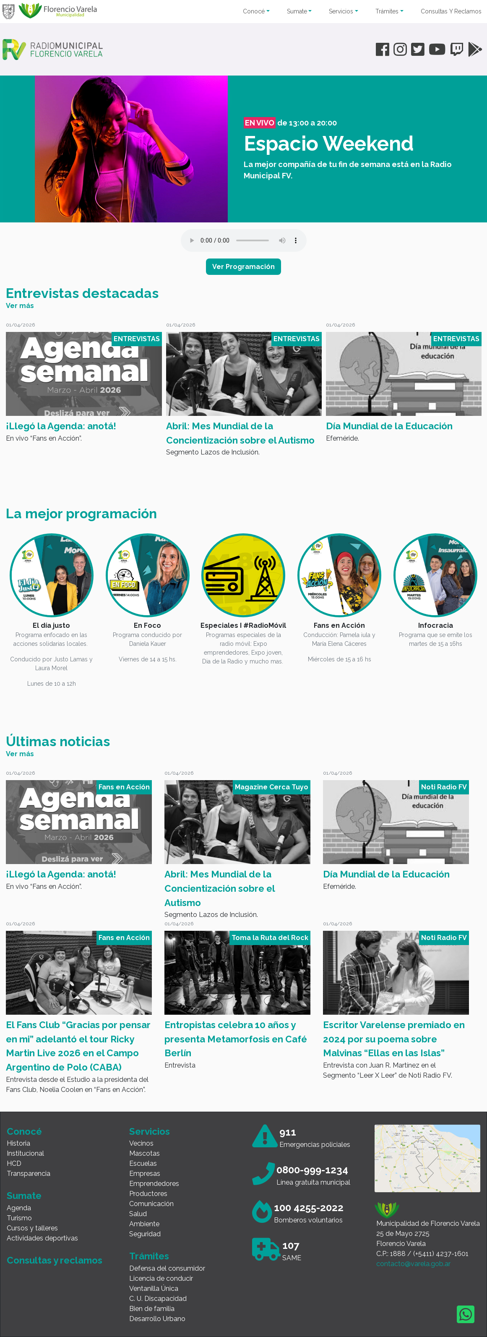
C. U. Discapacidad (158, 1299)
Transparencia (28, 1174)
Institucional (25, 1153)
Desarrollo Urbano (157, 1319)
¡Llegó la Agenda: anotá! (61, 425)
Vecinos (141, 1143)
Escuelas (143, 1163)
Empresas (144, 1174)
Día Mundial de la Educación (389, 425)
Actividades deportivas (42, 1238)
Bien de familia (151, 1309)
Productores (148, 1194)
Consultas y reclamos (54, 1260)
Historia (18, 1143)
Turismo (19, 1218)
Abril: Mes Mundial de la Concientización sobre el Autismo (240, 433)
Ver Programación (243, 267)
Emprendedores (154, 1184)
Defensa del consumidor (167, 1268)
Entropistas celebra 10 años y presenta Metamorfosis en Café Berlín (235, 1038)
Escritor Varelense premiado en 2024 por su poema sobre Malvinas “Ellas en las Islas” (394, 1038)
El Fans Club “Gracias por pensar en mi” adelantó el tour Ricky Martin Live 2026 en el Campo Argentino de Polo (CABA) (78, 1046)
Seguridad (145, 1234)
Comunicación (151, 1204)
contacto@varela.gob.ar (413, 1264)
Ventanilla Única (153, 1289)
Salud (138, 1214)
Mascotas (144, 1153)
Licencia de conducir (161, 1278)
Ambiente (144, 1224)
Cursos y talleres (32, 1228)
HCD (14, 1163)
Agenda (19, 1208)
